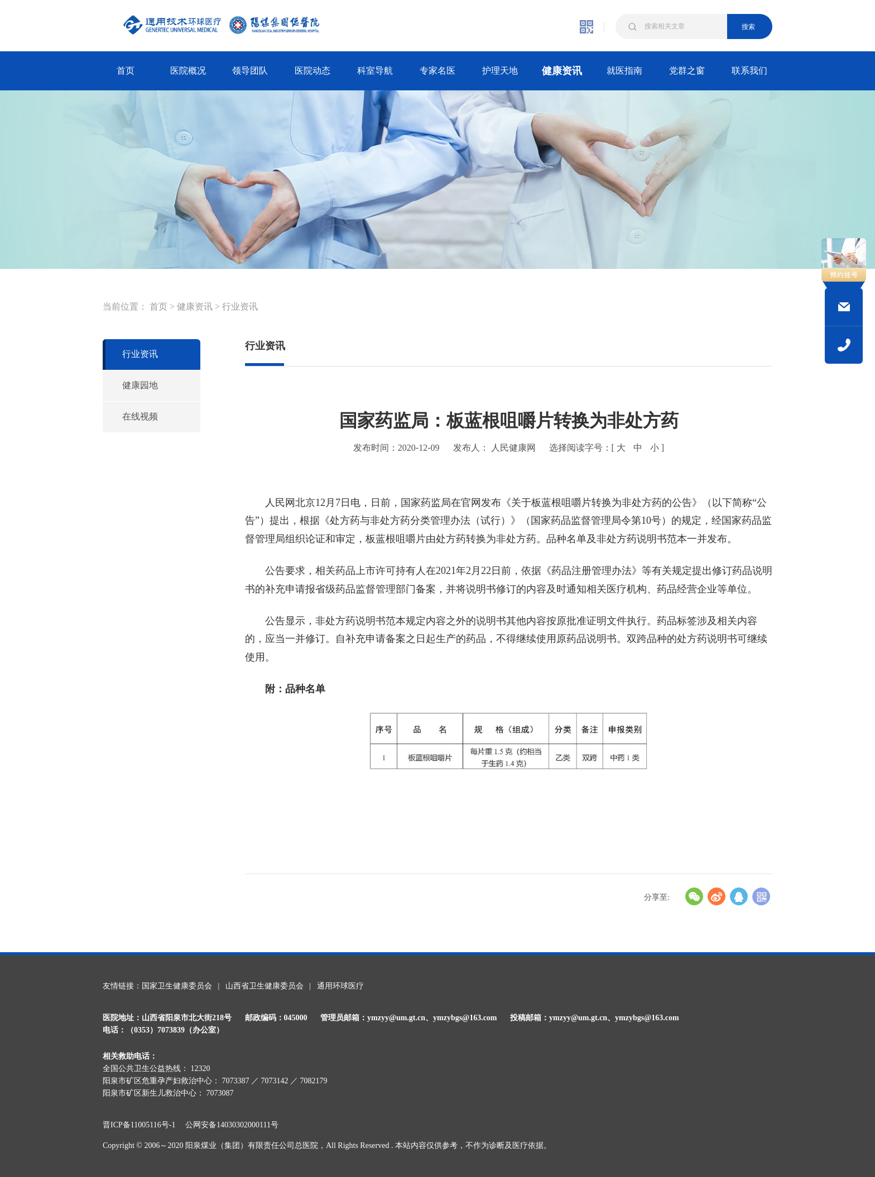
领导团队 (250, 70)
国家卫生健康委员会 (177, 986)
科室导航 (375, 70)
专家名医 (437, 70)
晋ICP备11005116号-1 (143, 1125)
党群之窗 (687, 70)
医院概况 (188, 70)
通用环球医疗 (340, 986)
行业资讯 (240, 306)
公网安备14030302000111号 (231, 1125)
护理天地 (500, 70)
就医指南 (624, 70)
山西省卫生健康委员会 (264, 986)
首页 (125, 70)
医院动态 (312, 70)
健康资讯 (562, 70)
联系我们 (749, 70)
